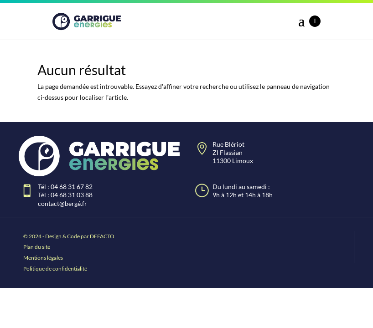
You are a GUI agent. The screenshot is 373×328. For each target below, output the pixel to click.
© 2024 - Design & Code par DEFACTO (68, 236)
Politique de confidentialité (55, 268)
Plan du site (36, 246)
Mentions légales (43, 257)
